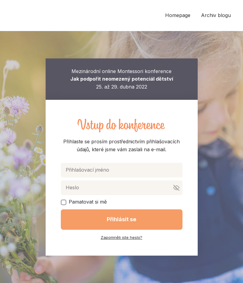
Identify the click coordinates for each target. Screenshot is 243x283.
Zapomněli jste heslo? (121, 237)
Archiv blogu (216, 15)
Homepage (177, 15)
